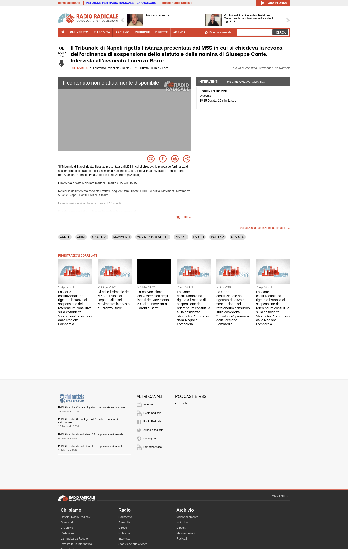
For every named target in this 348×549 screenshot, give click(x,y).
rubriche (142, 32)
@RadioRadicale (153, 429)
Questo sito (68, 522)
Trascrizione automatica (244, 81)
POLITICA (217, 237)
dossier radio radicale (177, 3)
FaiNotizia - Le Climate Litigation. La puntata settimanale (91, 407)
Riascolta (124, 522)
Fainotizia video (152, 447)
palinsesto (79, 32)
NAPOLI (180, 237)
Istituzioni (182, 522)
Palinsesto (125, 517)
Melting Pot (150, 438)
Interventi (208, 81)
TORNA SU (277, 496)
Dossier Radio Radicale (76, 517)
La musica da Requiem (75, 538)
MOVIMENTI (121, 237)
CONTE (65, 237)
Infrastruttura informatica (76, 544)
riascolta (102, 32)
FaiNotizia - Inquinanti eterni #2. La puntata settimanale (90, 434)
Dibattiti (181, 527)
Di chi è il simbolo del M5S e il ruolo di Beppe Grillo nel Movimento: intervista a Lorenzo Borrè (114, 300)
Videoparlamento (187, 517)
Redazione (67, 533)
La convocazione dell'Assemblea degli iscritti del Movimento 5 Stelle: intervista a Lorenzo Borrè (153, 300)
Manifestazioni (185, 533)
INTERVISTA (79, 68)
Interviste (124, 538)
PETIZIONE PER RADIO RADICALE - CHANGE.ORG (121, 3)
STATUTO (237, 237)
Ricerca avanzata (220, 32)
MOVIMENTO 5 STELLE (153, 237)
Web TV (148, 404)
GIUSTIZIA (99, 237)
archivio (122, 32)
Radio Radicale (152, 413)
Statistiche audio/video (132, 544)
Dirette (122, 527)
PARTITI (198, 237)
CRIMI (81, 237)
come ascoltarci (69, 3)
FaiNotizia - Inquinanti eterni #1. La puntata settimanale (90, 446)
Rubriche (183, 403)
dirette (161, 32)
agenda (179, 32)
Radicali (181, 538)
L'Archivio (67, 527)
